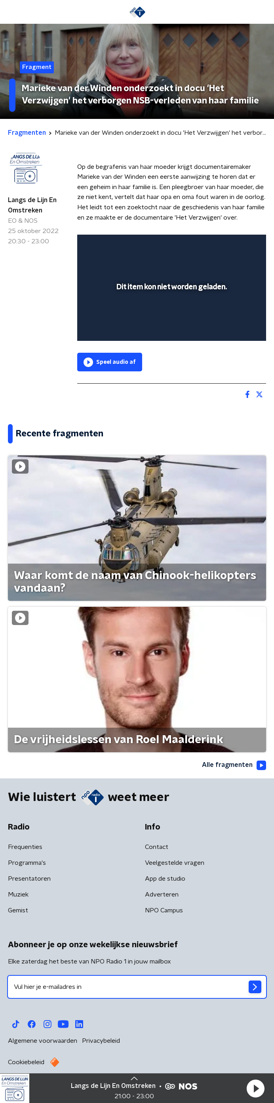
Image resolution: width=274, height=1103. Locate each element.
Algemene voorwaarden (42, 1041)
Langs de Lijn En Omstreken (32, 205)
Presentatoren (29, 879)
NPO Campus (164, 910)
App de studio (165, 879)
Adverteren (162, 894)
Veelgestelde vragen (174, 863)
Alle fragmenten (234, 765)
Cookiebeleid (26, 1062)
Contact (156, 847)
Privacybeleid (101, 1041)
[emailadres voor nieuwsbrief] (137, 987)
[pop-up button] (223, 245)
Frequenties (25, 847)
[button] (255, 1088)
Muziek (18, 894)
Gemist (18, 910)
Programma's (27, 863)
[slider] (170, 327)
